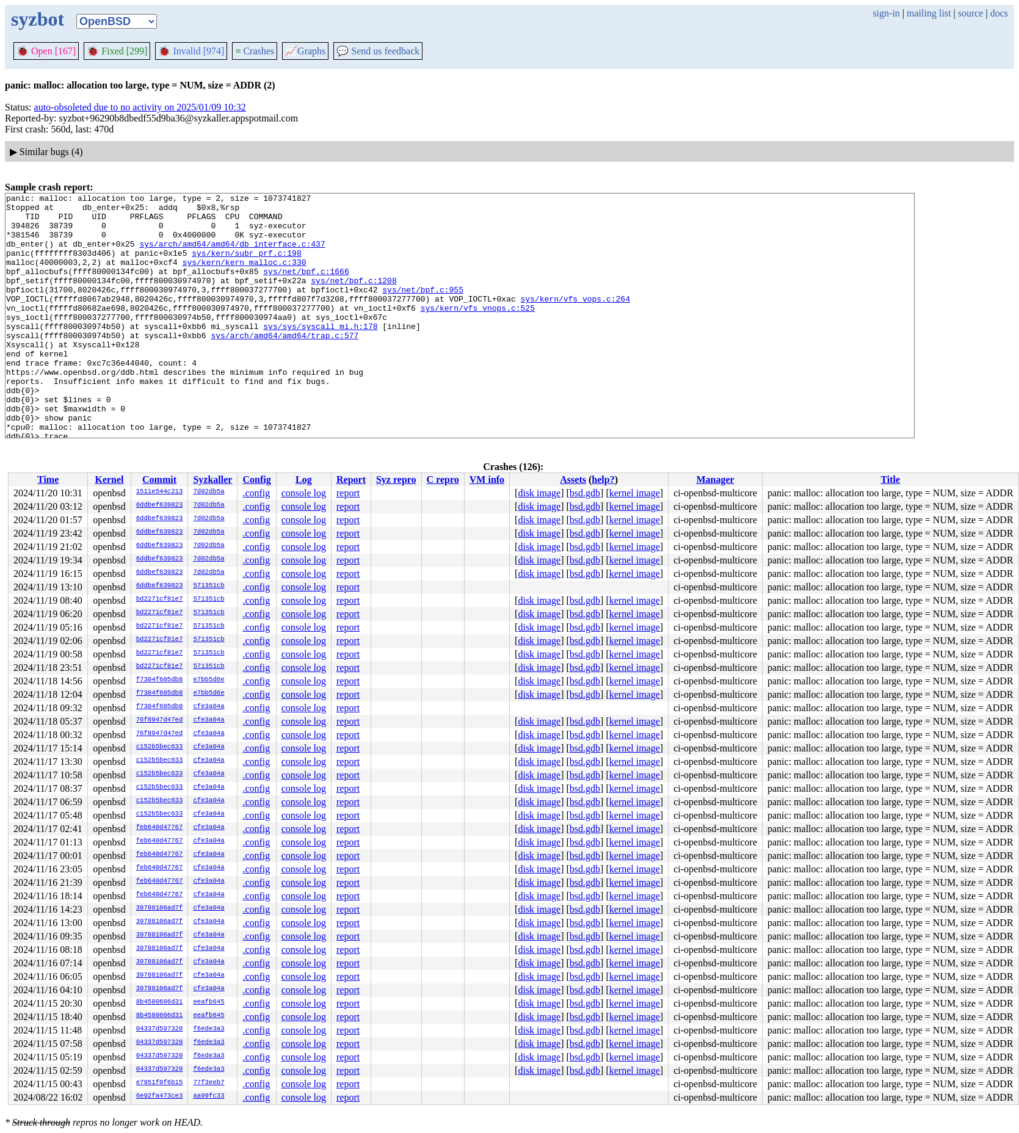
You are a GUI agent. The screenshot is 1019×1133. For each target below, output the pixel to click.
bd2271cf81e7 (159, 599)
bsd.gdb (585, 493)
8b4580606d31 (159, 1002)
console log (303, 493)
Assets (573, 479)
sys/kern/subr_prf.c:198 (246, 265)
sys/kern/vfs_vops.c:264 (574, 320)
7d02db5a (208, 492)
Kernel (109, 479)
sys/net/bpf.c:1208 (353, 298)
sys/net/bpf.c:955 (422, 309)
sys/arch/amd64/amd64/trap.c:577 (284, 364)
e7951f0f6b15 (159, 1083)
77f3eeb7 (208, 1083)
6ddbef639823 (159, 505)
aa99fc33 (208, 1096)
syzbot (37, 19)
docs (999, 13)
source (971, 13)
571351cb (208, 586)
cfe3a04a (208, 707)
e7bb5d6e (208, 680)
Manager (715, 479)
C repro (443, 479)
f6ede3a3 (208, 1029)
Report (351, 479)
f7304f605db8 (159, 680)
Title (890, 479)
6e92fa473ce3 (159, 1096)
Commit (159, 479)
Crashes (254, 51)
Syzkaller (212, 479)
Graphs (305, 51)
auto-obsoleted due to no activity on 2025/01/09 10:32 (140, 107)
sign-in (885, 13)
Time (48, 479)
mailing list (929, 13)
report (348, 493)
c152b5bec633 (159, 747)
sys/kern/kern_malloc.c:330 (244, 276)
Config (256, 479)
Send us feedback (377, 51)
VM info (487, 479)
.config (256, 493)
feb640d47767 (159, 828)
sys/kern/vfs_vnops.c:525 (478, 331)
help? (603, 479)
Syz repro (396, 479)
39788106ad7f (159, 908)
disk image (539, 493)
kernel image (634, 493)
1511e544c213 (159, 492)
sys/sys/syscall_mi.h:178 (320, 353)
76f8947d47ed (159, 720)
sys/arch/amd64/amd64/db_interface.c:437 (232, 254)
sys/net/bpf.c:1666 (306, 287)
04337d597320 (159, 1029)
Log (304, 479)
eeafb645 (208, 1002)
